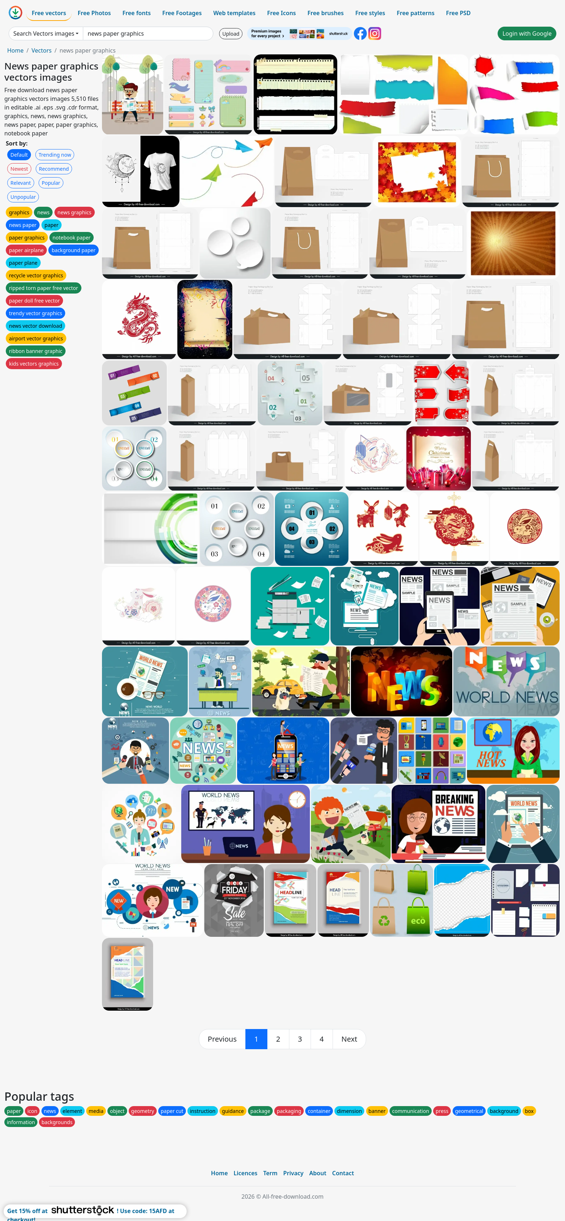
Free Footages (182, 13)
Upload (230, 33)
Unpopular (23, 196)
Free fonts (137, 13)
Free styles (370, 13)
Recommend (54, 168)
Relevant (20, 182)
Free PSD (458, 13)
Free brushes (325, 13)
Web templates (234, 13)
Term (270, 1173)
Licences (245, 1173)
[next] (349, 1039)
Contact (343, 1173)
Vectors (41, 50)
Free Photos (94, 13)
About (317, 1173)
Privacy (293, 1173)
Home (15, 50)
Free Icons (281, 13)
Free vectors (49, 13)
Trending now (55, 154)
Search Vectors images (43, 33)
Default (19, 154)
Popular (51, 182)
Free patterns (416, 13)
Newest (19, 168)
